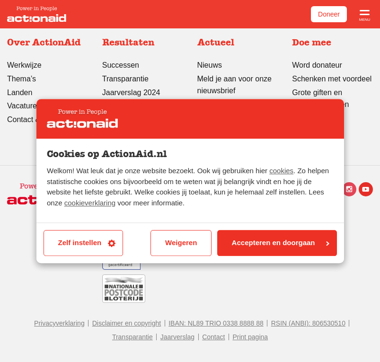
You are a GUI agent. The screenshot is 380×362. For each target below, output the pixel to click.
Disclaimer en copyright (126, 323)
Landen (19, 92)
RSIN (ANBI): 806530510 (308, 323)
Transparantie (125, 79)
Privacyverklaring (59, 323)
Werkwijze (24, 65)
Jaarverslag (177, 337)
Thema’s (21, 79)
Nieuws (209, 65)
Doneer (329, 14)
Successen (120, 65)
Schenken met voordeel (331, 79)
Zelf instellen (87, 243)
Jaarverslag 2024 (131, 92)
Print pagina (250, 337)
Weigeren (181, 243)
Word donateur (317, 65)
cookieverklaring (89, 203)
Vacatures (24, 106)
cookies (281, 171)
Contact (213, 337)
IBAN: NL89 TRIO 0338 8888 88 (216, 323)
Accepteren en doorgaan (280, 243)
